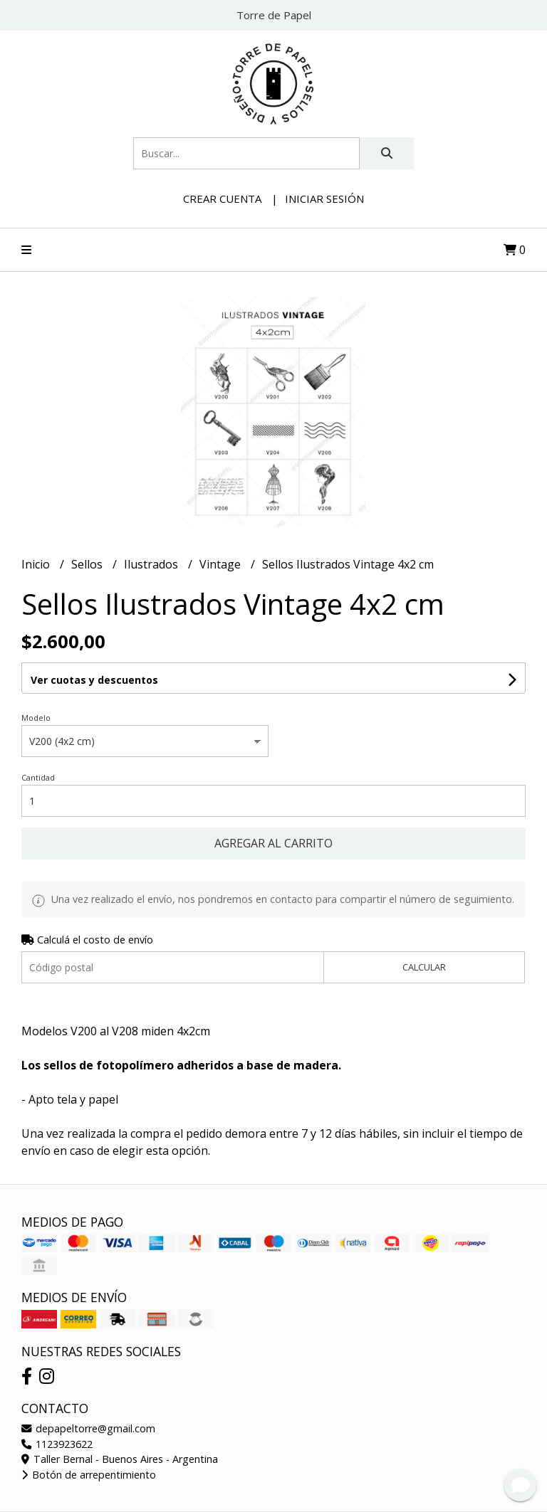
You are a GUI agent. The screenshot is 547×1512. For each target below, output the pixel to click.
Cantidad (38, 777)
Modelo (36, 717)
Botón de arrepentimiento (88, 1474)
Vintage (221, 564)
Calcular (424, 967)
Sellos (88, 564)
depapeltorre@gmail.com (88, 1428)
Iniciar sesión (324, 198)
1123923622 (57, 1444)
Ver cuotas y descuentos (94, 680)
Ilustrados (152, 564)
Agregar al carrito (273, 843)
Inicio (37, 564)
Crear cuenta (222, 198)
